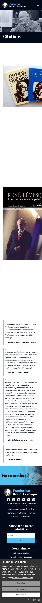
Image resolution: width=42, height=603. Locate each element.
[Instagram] (13, 499)
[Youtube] (23, 499)
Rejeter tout (21, 583)
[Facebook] (8, 499)
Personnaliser (21, 589)
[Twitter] (28, 499)
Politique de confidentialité (22, 578)
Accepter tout (21, 595)
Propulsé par (32, 600)
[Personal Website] (33, 499)
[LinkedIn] (18, 499)
